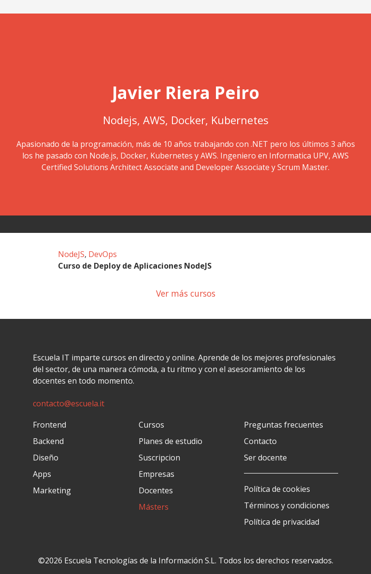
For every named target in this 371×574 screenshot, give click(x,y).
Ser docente (265, 457)
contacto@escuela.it (68, 403)
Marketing (52, 490)
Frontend (49, 424)
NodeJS (71, 254)
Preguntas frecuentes (283, 424)
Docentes (156, 490)
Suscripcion (159, 457)
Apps (42, 474)
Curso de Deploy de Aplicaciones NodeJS (135, 265)
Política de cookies (277, 489)
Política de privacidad (281, 522)
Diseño (45, 457)
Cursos (151, 424)
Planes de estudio (170, 441)
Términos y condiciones (286, 505)
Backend (48, 441)
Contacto (260, 441)
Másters (154, 507)
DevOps (102, 254)
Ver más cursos (185, 293)
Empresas (156, 474)
